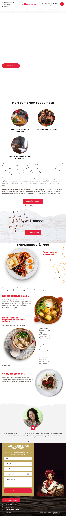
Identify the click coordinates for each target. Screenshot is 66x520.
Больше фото (33, 232)
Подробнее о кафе (33, 201)
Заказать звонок (11, 500)
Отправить (18, 491)
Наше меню (11, 66)
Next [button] (61, 34)
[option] (33, 47)
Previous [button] (4, 34)
